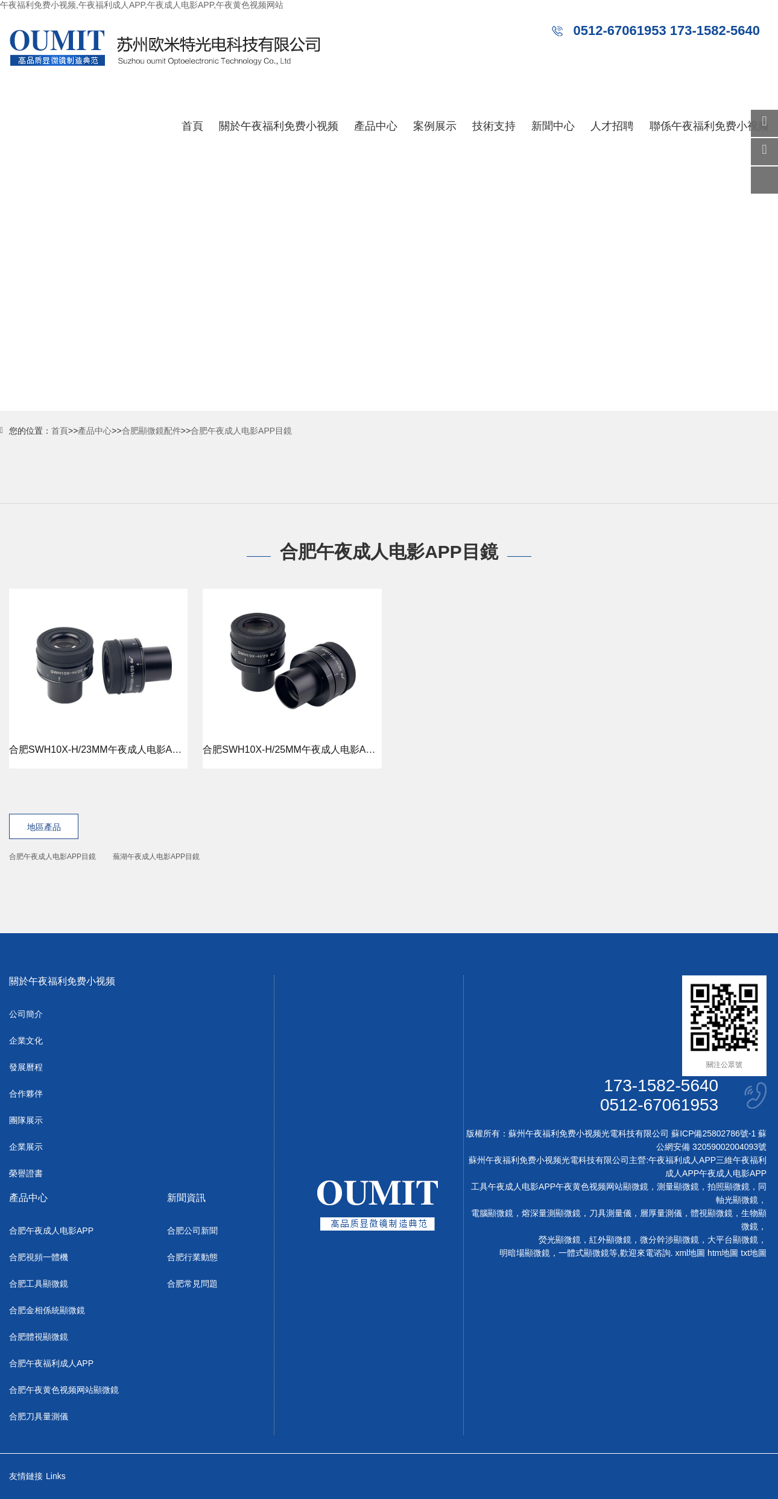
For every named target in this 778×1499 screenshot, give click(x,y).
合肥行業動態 (192, 1257)
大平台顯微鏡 (732, 1239)
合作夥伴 (26, 1093)
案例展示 (435, 126)
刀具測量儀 (610, 1213)
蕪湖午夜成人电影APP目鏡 (156, 856)
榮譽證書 (26, 1173)
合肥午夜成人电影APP (51, 1230)
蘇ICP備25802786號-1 (713, 1133)
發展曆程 (26, 1067)
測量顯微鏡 (678, 1186)
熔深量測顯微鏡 (551, 1213)
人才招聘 (612, 126)
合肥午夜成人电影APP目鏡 (241, 431)
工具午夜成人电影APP (513, 1186)
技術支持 (494, 126)
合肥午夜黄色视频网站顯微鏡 (64, 1390)
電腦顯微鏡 (492, 1213)
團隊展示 (26, 1120)
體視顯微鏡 (712, 1213)
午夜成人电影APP (733, 1173)
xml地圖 (690, 1253)
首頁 (192, 126)
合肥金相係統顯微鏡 (47, 1310)
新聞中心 (553, 126)
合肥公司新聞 (192, 1230)
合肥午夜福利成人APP (51, 1363)
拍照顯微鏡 (728, 1186)
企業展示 (26, 1147)
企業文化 (26, 1040)
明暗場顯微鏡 (524, 1253)
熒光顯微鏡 (560, 1239)
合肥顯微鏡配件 (151, 431)
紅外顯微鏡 (610, 1239)
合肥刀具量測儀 (38, 1416)
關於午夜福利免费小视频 (278, 126)
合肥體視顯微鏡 (38, 1337)
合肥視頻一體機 (38, 1257)
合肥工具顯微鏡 (38, 1283)
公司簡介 (26, 1014)
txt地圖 (754, 1253)
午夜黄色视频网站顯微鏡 (601, 1186)
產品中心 (375, 126)
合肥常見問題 (192, 1283)
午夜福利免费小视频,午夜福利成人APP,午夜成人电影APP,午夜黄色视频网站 (141, 5)
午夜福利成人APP (682, 1160)
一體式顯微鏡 (583, 1253)
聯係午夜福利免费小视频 (709, 126)
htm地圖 (722, 1253)
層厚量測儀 (661, 1213)
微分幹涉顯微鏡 (669, 1239)
